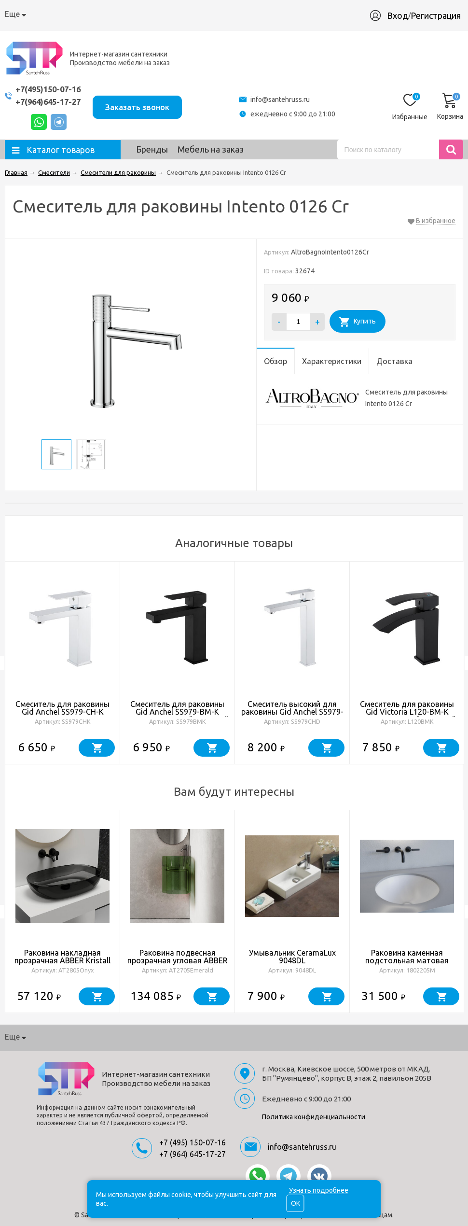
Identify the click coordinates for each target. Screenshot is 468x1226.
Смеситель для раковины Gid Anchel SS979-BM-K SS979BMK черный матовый (177, 712)
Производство (223, 14)
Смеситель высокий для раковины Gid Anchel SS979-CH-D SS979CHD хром (292, 712)
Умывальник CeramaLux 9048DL (292, 956)
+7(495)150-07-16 (50, 89)
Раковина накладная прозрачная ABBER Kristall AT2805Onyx (62, 960)
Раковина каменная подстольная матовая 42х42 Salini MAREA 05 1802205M (407, 964)
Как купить (78, 14)
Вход (397, 15)
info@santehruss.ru (284, 99)
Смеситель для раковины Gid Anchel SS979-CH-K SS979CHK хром (62, 712)
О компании (27, 14)
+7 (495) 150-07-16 (192, 1142)
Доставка (126, 14)
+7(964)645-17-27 (50, 101)
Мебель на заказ (211, 149)
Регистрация (436, 15)
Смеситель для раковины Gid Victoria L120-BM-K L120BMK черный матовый (407, 712)
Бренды (152, 149)
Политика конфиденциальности (313, 1117)
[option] (62, 663)
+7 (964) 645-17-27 (192, 1154)
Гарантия (170, 14)
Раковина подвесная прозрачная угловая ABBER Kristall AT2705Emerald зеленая (177, 964)
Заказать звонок (143, 106)
